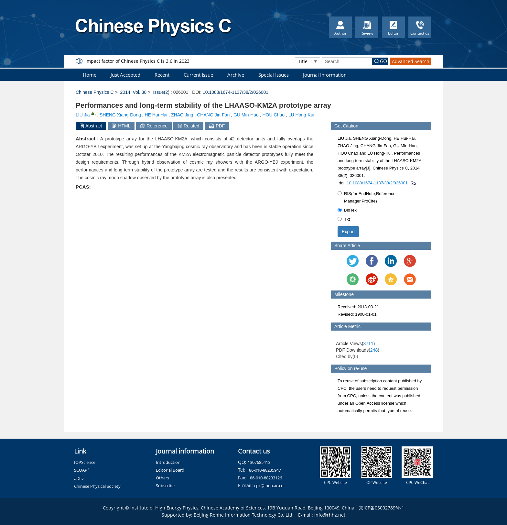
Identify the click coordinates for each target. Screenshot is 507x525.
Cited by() (347, 356)
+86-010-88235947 (264, 470)
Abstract (91, 125)
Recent (162, 74)
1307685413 (259, 462)
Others (162, 478)
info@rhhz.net (329, 515)
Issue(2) (161, 92)
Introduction (168, 462)
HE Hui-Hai (156, 114)
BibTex (347, 210)
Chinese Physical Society (97, 486)
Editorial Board (170, 470)
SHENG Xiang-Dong (120, 114)
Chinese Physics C (95, 92)
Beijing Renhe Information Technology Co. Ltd (243, 515)
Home (89, 74)
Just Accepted (125, 74)
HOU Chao (274, 114)
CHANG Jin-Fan (213, 114)
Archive (235, 74)
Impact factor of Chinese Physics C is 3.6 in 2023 (137, 61)
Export (348, 231)
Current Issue (198, 74)
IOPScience (84, 462)
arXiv (79, 478)
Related (188, 125)
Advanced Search (410, 61)
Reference (153, 125)
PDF (217, 125)
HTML (121, 125)
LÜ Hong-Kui (301, 114)
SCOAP (81, 470)
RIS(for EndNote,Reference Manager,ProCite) (366, 197)
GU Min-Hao (246, 114)
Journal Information (325, 74)
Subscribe (165, 485)
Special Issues (273, 74)
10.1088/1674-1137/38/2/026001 (235, 92)
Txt (344, 219)
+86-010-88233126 (265, 478)
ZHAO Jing (182, 114)
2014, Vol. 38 (133, 92)
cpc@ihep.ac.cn (269, 485)
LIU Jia (83, 114)
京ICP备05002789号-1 (381, 508)
